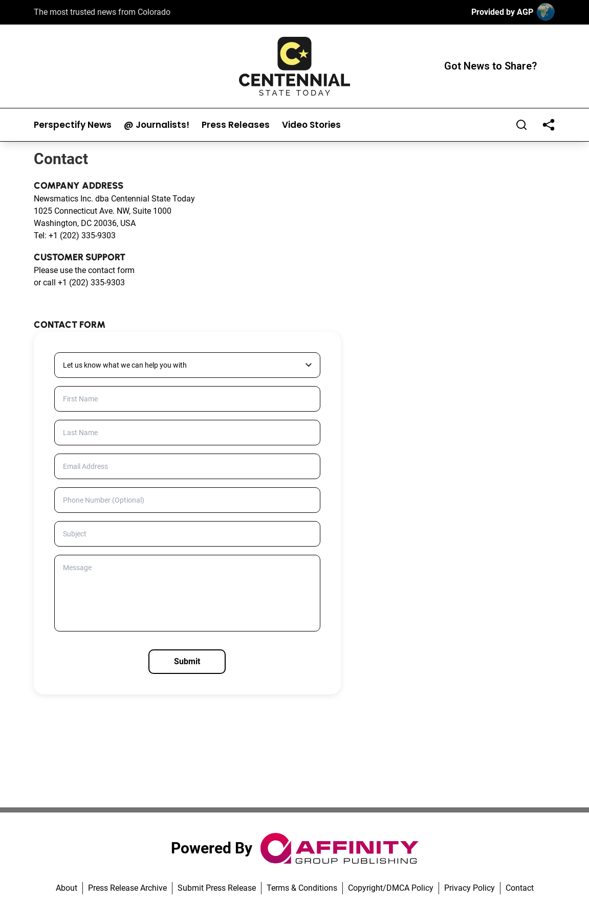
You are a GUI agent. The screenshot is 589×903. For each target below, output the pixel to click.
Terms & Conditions (302, 888)
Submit (187, 661)
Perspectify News (73, 125)
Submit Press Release (217, 888)
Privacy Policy (469, 888)
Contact (520, 888)
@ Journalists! (156, 125)
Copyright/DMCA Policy (390, 888)
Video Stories (311, 125)
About (66, 888)
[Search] (521, 125)
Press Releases (236, 125)
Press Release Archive (127, 888)
